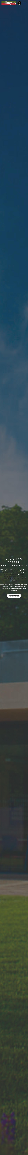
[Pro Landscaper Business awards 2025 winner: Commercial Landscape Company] (19, 3)
